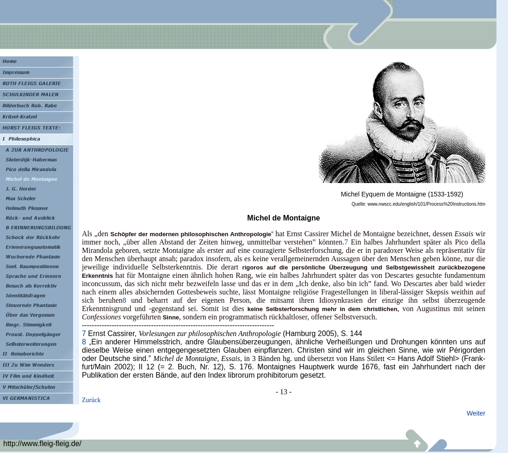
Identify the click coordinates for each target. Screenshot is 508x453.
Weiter (476, 413)
